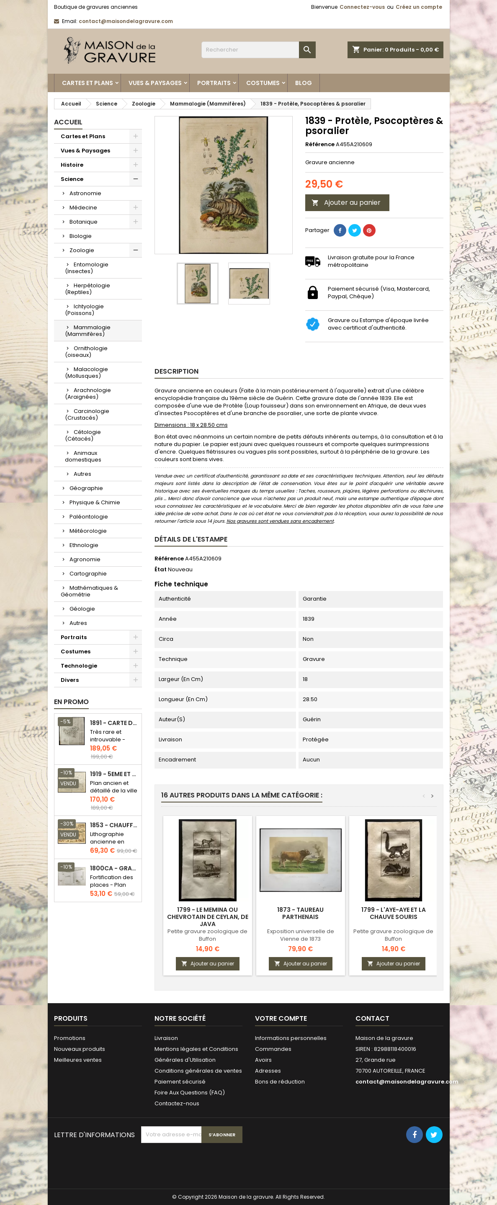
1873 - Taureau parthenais (300, 913)
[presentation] (204, 1163)
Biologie (81, 236)
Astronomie (85, 193)
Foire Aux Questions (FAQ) (190, 1093)
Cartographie (88, 574)
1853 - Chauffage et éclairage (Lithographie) (114, 825)
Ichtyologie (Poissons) (84, 309)
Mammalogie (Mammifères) (88, 330)
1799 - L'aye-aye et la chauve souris (393, 913)
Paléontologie (89, 517)
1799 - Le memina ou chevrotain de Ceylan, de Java (207, 917)
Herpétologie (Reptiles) (87, 288)
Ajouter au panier (346, 202)
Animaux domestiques (83, 456)
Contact (372, 1018)
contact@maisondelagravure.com (126, 21)
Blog (303, 83)
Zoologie (82, 250)
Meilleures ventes (78, 1060)
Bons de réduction (280, 1082)
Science (72, 179)
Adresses (268, 1071)
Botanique (84, 222)
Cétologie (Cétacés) (83, 435)
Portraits (214, 83)
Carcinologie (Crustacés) (87, 414)
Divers (70, 680)
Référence (320, 144)
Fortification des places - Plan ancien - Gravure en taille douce (113, 888)
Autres (82, 474)
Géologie (82, 609)
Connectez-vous (362, 6)
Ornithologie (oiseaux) (86, 351)
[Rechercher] (258, 49)
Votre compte (281, 1018)
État (161, 569)
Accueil (68, 122)
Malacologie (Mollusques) (86, 372)
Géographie (86, 488)
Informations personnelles (291, 1038)
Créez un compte (419, 6)
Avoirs (263, 1060)
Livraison (166, 1038)
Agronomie (85, 559)
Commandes (273, 1049)
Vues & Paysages (155, 83)
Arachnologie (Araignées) (88, 393)
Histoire (72, 165)
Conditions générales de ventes (198, 1071)
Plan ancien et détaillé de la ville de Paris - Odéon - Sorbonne (113, 794)
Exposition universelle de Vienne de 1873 (300, 935)
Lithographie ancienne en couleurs (107, 841)
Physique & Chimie (95, 502)
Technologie (79, 666)
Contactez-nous (177, 1103)
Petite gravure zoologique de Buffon (207, 935)
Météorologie (88, 531)
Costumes (263, 83)
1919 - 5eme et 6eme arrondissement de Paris (114, 774)
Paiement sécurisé (180, 1082)
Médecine (83, 208)
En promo (71, 702)
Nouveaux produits (79, 1049)
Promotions (69, 1038)
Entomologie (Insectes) (86, 268)
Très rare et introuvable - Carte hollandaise (107, 743)
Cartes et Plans (87, 83)
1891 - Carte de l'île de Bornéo (114, 723)
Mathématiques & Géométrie (89, 591)
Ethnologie (84, 545)
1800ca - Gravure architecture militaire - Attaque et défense (114, 868)
